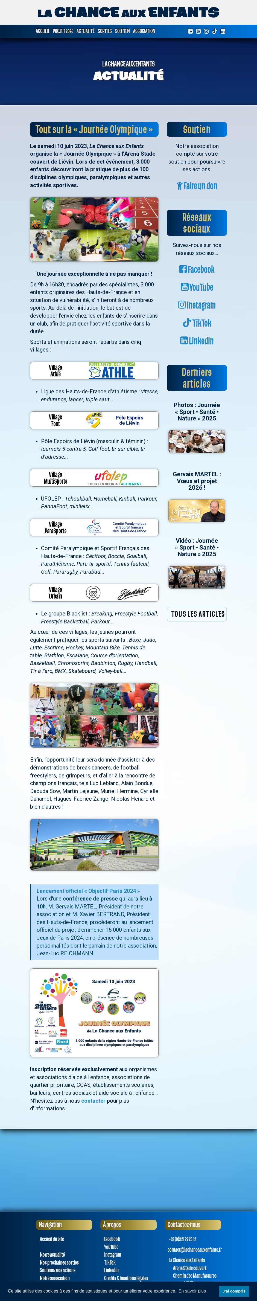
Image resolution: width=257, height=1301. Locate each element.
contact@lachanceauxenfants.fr (195, 1250)
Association (144, 31)
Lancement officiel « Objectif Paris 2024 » (88, 891)
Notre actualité (52, 1254)
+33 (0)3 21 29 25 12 (182, 1239)
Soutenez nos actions (57, 1270)
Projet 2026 (63, 31)
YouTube (197, 287)
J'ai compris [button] (234, 1291)
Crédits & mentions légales (125, 1278)
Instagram (197, 305)
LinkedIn (197, 341)
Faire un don (196, 186)
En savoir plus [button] (192, 1291)
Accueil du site (51, 1239)
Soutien (122, 31)
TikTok (196, 323)
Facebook (197, 269)
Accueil (42, 31)
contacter (93, 1100)
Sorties (105, 31)
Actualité (86, 31)
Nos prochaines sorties (59, 1262)
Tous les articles (198, 614)
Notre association (54, 1278)
